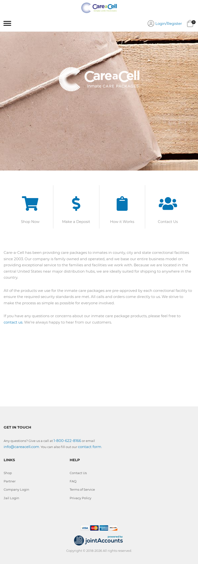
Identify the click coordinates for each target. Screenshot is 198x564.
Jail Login (11, 498)
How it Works (122, 221)
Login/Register (168, 23)
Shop (8, 473)
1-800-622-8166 (67, 440)
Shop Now (30, 221)
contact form (89, 446)
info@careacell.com (21, 446)
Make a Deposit (76, 221)
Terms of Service (82, 489)
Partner (10, 481)
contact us (13, 322)
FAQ (73, 481)
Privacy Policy (80, 498)
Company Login (16, 489)
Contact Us (168, 221)
